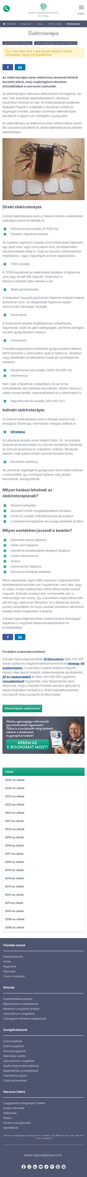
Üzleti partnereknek (15, 1080)
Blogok (7, 1117)
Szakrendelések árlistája (17, 998)
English (81, 13)
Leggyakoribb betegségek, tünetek (24, 1103)
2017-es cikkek (14, 853)
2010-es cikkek (14, 911)
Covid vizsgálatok (14, 976)
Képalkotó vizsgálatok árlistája (21, 1008)
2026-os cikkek (15, 780)
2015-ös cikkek (14, 870)
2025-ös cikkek (14, 788)
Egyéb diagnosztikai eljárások (21, 1065)
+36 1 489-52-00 (57, 1135)
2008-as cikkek (14, 927)
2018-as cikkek (14, 845)
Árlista (7, 961)
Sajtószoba (10, 1113)
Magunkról (26, 24)
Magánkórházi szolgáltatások (20, 1003)
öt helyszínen (54, 659)
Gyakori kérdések (13, 1108)
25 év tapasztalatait (16, 676)
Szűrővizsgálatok (13, 1046)
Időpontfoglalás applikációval (22, 708)
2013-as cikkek (14, 886)
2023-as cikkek (14, 804)
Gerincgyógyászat (14, 1051)
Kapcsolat (9, 971)
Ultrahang (18, 431)
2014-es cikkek (14, 878)
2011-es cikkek (14, 902)
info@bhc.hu (46, 1138)
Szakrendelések (12, 1041)
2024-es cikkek (14, 796)
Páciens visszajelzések (17, 1122)
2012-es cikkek (55, 24)
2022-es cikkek (14, 812)
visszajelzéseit (13, 681)
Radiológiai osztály (14, 1056)
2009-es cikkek (14, 919)
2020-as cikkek (14, 829)
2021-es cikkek (14, 821)
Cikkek (40, 24)
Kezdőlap (9, 24)
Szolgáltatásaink (13, 956)
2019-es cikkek (14, 837)
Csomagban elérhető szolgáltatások (24, 1018)
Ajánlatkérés (10, 1127)
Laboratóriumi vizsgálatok (18, 1013)
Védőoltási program (15, 1075)
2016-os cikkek (14, 861)
